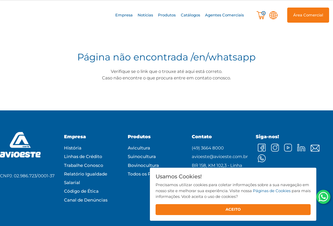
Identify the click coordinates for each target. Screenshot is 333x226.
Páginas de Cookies (272, 190)
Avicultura (139, 147)
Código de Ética (81, 191)
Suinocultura (142, 156)
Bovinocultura (143, 165)
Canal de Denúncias (85, 200)
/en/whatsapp (223, 57)
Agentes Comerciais (224, 15)
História (72, 147)
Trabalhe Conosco (83, 165)
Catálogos (190, 15)
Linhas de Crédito (83, 156)
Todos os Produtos (148, 174)
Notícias (145, 15)
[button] (123, 15)
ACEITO (233, 209)
